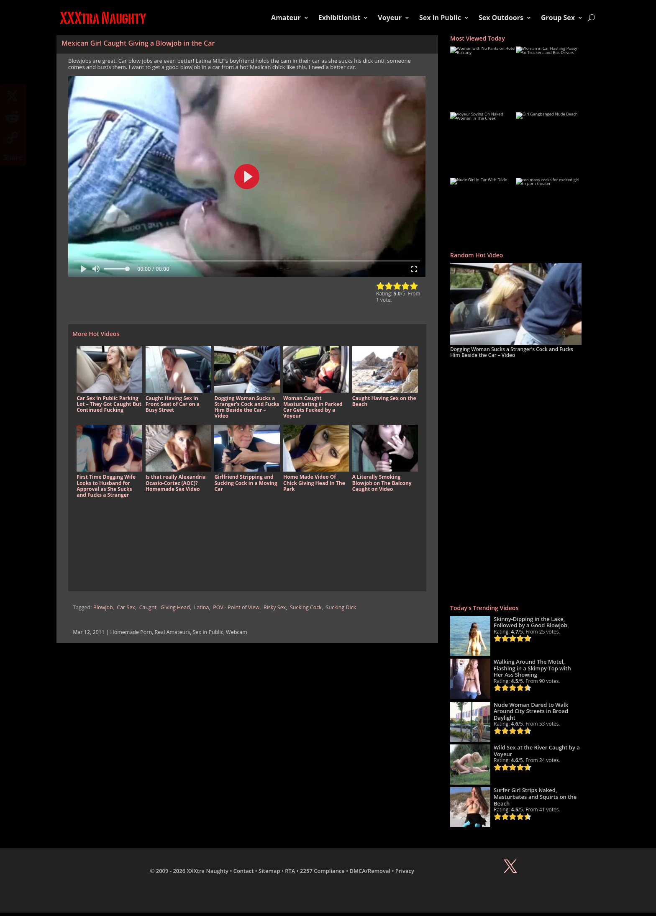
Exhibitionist (339, 17)
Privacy (404, 871)
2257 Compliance (322, 871)
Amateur (286, 17)
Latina (201, 607)
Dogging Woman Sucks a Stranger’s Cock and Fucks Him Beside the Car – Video (511, 352)
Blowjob (103, 607)
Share (13, 157)
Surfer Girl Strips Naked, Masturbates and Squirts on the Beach (535, 796)
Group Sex (558, 17)
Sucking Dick (341, 607)
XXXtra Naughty (208, 871)
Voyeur (390, 17)
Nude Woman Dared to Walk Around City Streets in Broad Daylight (531, 711)
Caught (147, 607)
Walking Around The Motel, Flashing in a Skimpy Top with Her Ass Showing (532, 668)
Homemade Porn (131, 632)
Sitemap (269, 871)
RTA (290, 871)
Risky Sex (275, 607)
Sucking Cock (306, 607)
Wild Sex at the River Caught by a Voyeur (537, 751)
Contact (243, 871)
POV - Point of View (236, 607)
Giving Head (175, 607)
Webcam (236, 632)
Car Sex (126, 607)
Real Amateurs (172, 632)
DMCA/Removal (370, 871)
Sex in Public (440, 17)
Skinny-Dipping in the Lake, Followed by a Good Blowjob (530, 622)
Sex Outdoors (501, 17)
